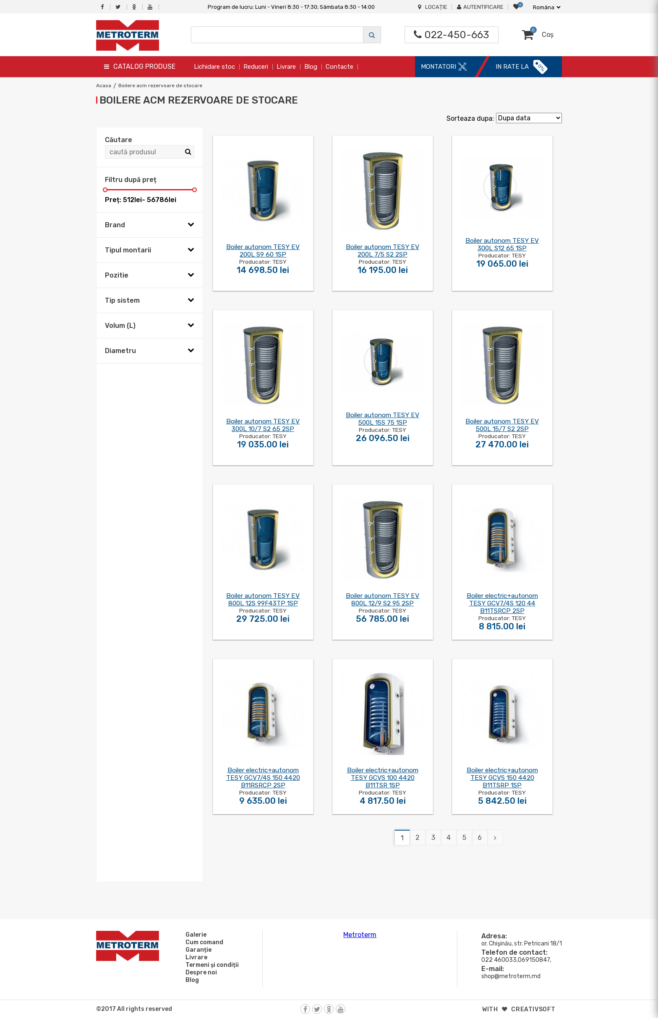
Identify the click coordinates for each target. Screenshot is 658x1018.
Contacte (339, 66)
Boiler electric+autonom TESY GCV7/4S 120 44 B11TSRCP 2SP (502, 603)
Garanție (197, 949)
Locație (432, 7)
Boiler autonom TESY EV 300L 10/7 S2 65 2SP (263, 425)
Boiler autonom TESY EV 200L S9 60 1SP (263, 250)
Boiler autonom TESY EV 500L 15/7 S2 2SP (502, 425)
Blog (310, 66)
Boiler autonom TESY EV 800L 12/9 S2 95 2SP (382, 599)
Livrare (286, 66)
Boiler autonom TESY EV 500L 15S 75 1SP (382, 418)
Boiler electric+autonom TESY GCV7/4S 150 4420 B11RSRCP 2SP (263, 777)
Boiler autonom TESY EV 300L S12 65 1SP (502, 244)
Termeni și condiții (211, 965)
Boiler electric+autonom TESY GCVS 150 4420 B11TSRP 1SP (502, 777)
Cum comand (203, 942)
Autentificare (480, 7)
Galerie (194, 934)
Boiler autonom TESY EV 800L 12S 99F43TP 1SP (263, 599)
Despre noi (200, 972)
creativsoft (533, 1009)
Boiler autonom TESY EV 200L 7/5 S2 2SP (382, 250)
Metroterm (359, 935)
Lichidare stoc (214, 66)
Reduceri (255, 66)
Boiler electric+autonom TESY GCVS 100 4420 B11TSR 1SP (382, 777)
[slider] (105, 189)
